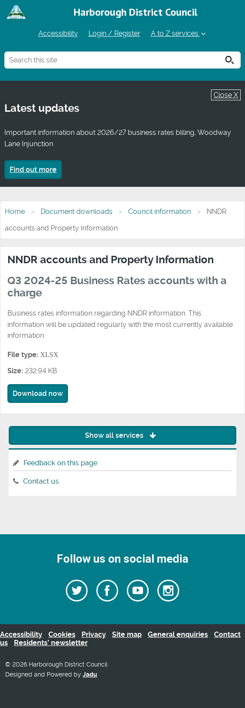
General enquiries (178, 634)
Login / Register (114, 33)
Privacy (94, 634)
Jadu (90, 674)
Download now (38, 393)
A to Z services (179, 33)
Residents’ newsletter (51, 643)
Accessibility (58, 33)
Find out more (33, 169)
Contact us (41, 481)
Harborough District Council (135, 12)
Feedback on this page (60, 463)
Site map (127, 634)
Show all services (122, 435)
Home (15, 211)
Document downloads (76, 211)
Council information (159, 211)
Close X (226, 95)
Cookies (61, 634)
